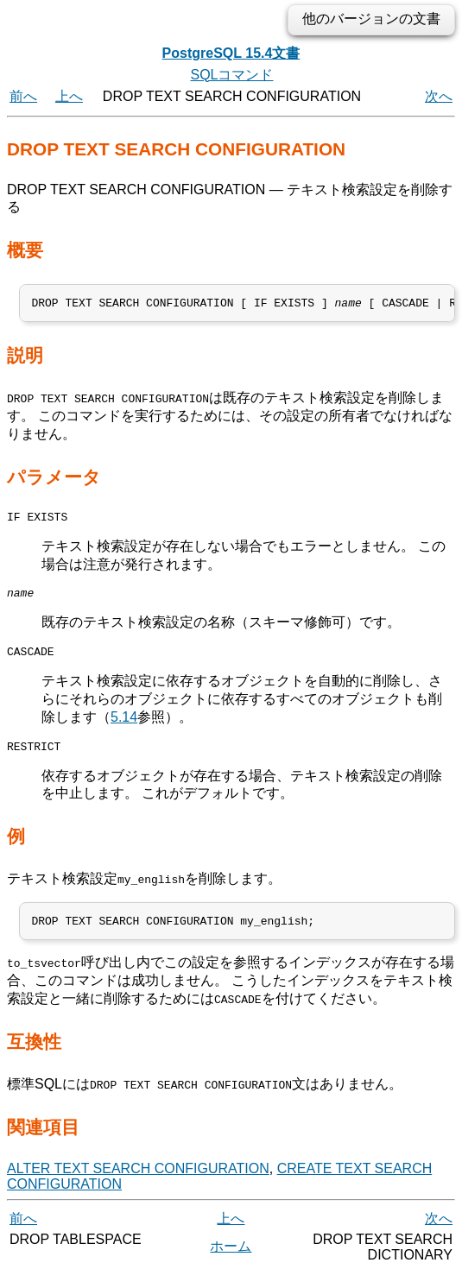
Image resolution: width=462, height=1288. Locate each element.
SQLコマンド (231, 74)
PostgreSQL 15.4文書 (231, 53)
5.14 (124, 727)
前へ (23, 96)
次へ (439, 96)
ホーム (230, 1261)
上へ (69, 96)
